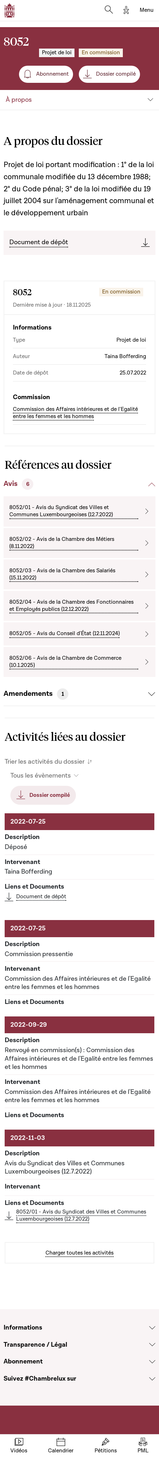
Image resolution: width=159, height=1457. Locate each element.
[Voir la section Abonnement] (152, 1361)
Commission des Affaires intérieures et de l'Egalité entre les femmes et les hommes (75, 413)
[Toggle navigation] (146, 10)
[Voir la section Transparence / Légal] (152, 1344)
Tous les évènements (40, 776)
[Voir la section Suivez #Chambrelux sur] (152, 1379)
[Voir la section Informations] (152, 1328)
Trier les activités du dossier (45, 762)
